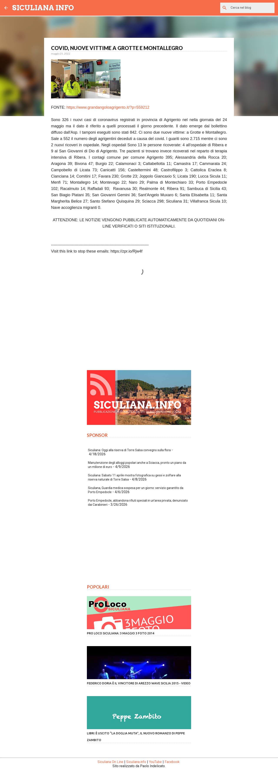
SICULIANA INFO (43, 7)
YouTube (155, 762)
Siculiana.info (136, 762)
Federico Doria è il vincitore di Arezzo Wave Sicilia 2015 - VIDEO (138, 683)
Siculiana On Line (110, 762)
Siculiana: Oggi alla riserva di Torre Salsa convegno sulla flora (129, 450)
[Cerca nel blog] (252, 8)
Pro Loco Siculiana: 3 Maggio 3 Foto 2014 (120, 633)
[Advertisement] (139, 326)
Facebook (172, 762)
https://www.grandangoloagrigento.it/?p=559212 (107, 107)
